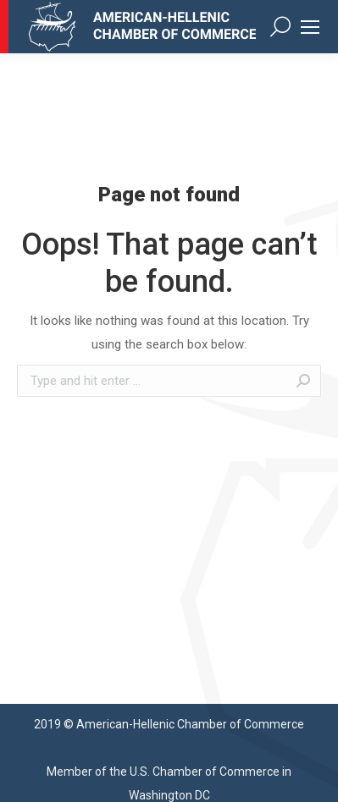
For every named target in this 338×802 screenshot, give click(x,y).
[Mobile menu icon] (310, 27)
